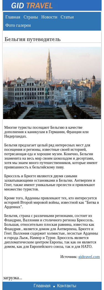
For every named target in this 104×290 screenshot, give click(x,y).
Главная (12, 17)
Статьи (67, 17)
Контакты (66, 285)
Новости (49, 17)
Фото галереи (18, 25)
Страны (31, 17)
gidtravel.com (89, 257)
